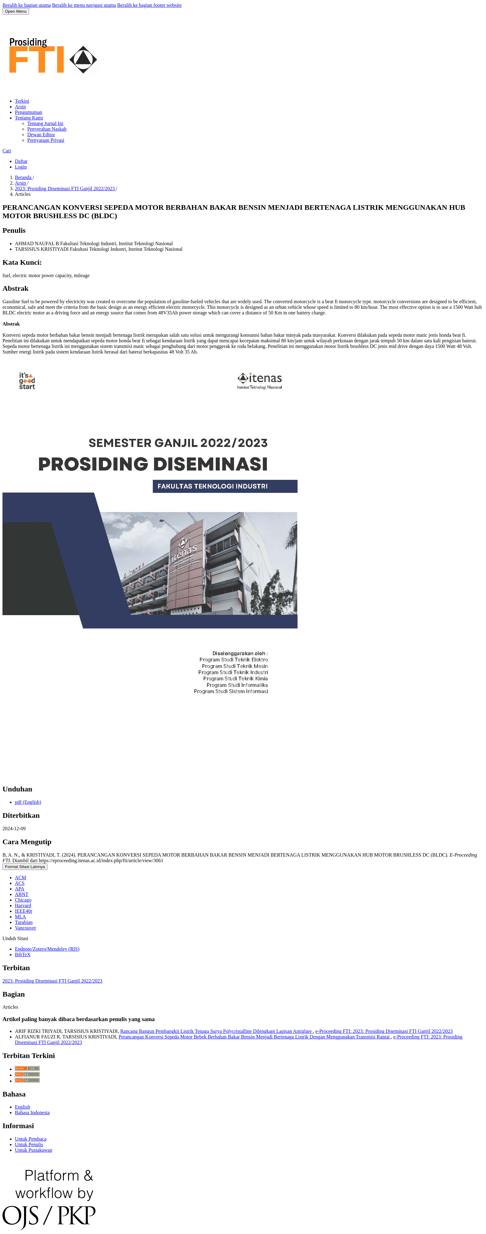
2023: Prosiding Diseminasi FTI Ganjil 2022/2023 (65, 188)
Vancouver (25, 927)
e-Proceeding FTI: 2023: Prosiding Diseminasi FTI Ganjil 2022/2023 (384, 1031)
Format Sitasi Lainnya (25, 866)
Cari (6, 150)
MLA (20, 916)
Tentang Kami (29, 117)
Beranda (24, 177)
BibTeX (22, 954)
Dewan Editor (41, 134)
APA (19, 888)
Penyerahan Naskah (47, 129)
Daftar (21, 161)
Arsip (20, 106)
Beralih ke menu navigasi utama (84, 5)
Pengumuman (28, 112)
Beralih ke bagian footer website (149, 5)
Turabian (24, 922)
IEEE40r (23, 911)
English (22, 1107)
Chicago (23, 900)
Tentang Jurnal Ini (45, 123)
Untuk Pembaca (30, 1139)
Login (21, 166)
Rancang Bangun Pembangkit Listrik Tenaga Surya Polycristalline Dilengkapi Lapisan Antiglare (216, 1031)
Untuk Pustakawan (33, 1150)
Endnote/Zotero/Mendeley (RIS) (47, 949)
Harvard (23, 905)
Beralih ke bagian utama (26, 5)
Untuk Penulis (29, 1144)
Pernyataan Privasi (45, 140)
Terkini (22, 101)
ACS (19, 883)
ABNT (22, 894)
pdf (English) (28, 802)
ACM (20, 877)
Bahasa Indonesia (32, 1112)
